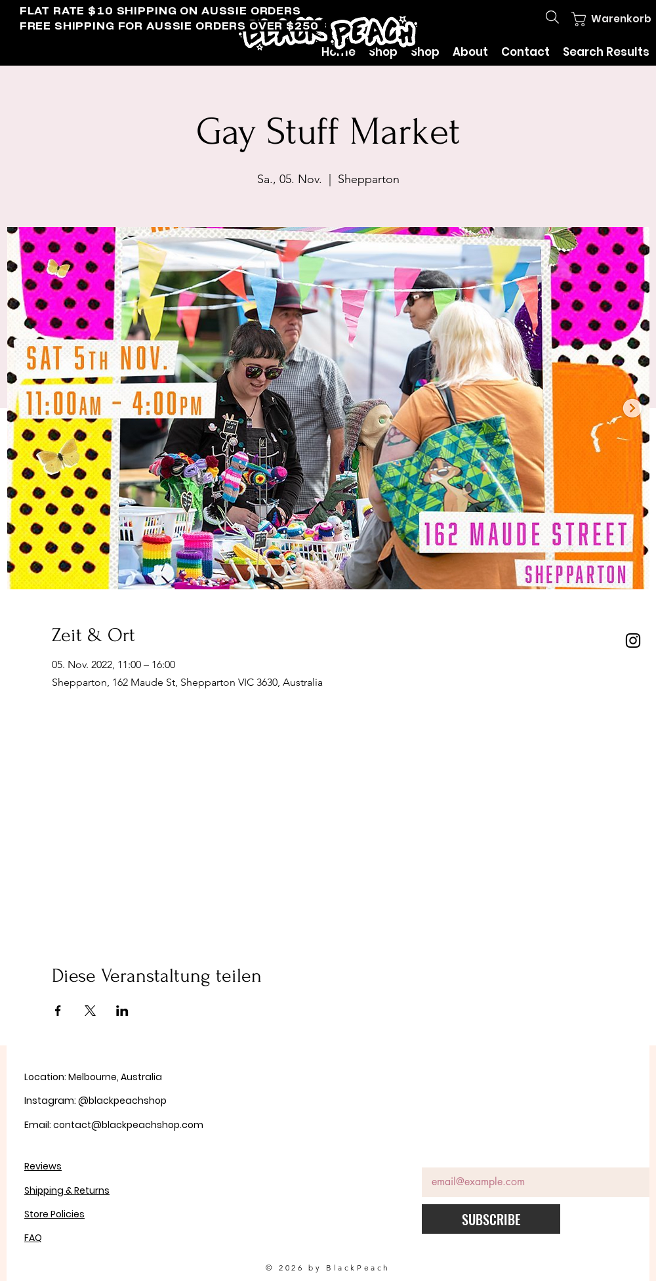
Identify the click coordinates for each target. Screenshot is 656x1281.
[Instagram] (633, 640)
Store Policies (54, 1214)
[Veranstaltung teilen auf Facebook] (58, 1010)
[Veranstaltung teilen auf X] (90, 1010)
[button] (601, 19)
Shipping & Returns (67, 1190)
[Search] (552, 17)
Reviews (43, 1166)
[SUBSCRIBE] (491, 1219)
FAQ (33, 1237)
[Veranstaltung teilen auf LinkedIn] (122, 1010)
